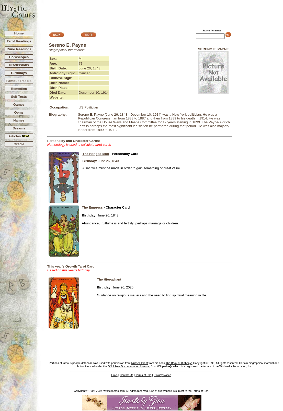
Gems (19, 112)
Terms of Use (143, 375)
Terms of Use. (200, 390)
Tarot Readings (19, 41)
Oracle (19, 144)
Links (114, 375)
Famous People (19, 81)
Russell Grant (139, 363)
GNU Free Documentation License (128, 366)
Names (19, 120)
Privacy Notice (162, 375)
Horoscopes (19, 57)
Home (19, 33)
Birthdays (19, 73)
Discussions (19, 65)
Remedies (19, 89)
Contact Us (126, 375)
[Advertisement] (159, 13)
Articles (19, 136)
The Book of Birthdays (179, 363)
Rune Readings (18, 49)
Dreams (19, 128)
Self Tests (19, 97)
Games (19, 104)
